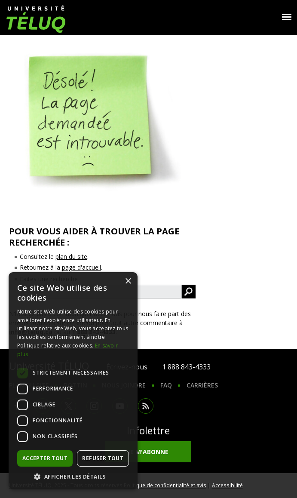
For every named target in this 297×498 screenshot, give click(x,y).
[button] (73, 476)
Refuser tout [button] (102, 458)
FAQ (166, 385)
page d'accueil (81, 267)
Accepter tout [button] (44, 458)
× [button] (128, 281)
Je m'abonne (148, 452)
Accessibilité (227, 485)
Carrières (202, 385)
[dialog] (73, 380)
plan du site (71, 256)
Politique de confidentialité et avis (165, 485)
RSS (145, 406)
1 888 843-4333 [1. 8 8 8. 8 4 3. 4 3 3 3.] (186, 367)
